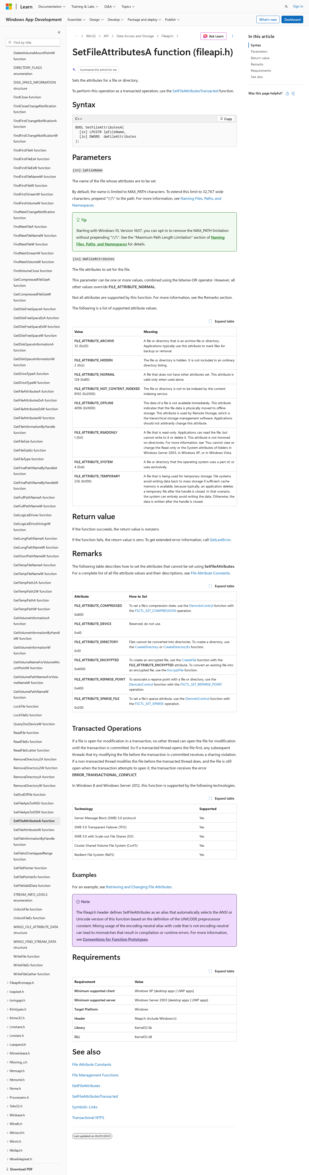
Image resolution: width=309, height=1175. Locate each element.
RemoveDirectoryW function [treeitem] (35, 769)
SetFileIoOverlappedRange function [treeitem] (33, 839)
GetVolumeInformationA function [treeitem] (31, 604)
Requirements (261, 70)
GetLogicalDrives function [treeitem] (33, 498)
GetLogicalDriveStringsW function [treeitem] (32, 510)
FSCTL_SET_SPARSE (149, 703)
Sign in (298, 6)
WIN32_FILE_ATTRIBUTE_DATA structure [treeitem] (36, 913)
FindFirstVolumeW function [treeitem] (34, 186)
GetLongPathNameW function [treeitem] (36, 530)
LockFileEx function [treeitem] (28, 698)
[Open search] (286, 6)
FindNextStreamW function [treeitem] (34, 236)
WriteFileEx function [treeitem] (28, 948)
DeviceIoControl (201, 605)
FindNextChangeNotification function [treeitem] (34, 198)
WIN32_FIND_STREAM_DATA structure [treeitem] (35, 928)
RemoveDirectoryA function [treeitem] (34, 760)
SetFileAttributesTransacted (195, 90)
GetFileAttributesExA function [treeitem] (35, 383)
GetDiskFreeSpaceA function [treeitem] (35, 292)
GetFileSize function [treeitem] (28, 424)
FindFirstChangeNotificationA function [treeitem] (35, 107)
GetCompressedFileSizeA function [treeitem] (32, 265)
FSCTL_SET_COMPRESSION (155, 610)
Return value (260, 58)
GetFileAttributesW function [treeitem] (34, 401)
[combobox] (33, 42)
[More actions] (232, 36)
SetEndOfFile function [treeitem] (30, 777)
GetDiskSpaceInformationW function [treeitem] (34, 345)
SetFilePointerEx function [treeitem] (32, 860)
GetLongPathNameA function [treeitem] (35, 521)
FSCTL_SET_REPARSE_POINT (201, 684)
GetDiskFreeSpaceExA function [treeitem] (36, 301)
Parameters (259, 51)
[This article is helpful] (287, 93)
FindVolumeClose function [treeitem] (33, 254)
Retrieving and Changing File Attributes (139, 886)
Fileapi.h (167, 36)
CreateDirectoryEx (176, 647)
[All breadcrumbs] (76, 36)
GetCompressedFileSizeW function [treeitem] (32, 280)
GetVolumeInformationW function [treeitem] (32, 633)
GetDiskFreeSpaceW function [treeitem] (35, 318)
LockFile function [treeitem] (26, 689)
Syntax (256, 45)
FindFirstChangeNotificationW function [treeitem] (36, 121)
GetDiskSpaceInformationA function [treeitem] (34, 330)
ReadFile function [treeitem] (26, 716)
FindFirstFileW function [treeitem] (30, 168)
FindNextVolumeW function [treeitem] (34, 245)
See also (257, 76)
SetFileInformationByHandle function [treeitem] (34, 824)
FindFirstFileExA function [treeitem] (31, 142)
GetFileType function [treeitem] (29, 442)
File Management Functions (95, 1074)
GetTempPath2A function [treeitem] (32, 566)
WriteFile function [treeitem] (27, 939)
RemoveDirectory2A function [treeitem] (35, 742)
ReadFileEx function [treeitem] (28, 725)
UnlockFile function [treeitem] (28, 892)
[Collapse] (59, 32)
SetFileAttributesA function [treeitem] (34, 804)
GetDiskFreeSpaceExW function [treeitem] (37, 310)
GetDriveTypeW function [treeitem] (32, 366)
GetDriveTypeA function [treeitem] (31, 357)
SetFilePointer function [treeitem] (30, 851)
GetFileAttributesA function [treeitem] (34, 374)
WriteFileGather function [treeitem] (32, 957)
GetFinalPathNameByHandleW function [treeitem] (36, 469)
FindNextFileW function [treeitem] (31, 227)
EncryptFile (175, 670)
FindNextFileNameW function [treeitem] (35, 218)
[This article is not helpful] (293, 93)
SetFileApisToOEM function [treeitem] (34, 795)
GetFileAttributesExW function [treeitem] (36, 392)
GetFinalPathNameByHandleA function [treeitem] (35, 454)
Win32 (91, 36)
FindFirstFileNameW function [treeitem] (35, 160)
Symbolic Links (85, 1106)
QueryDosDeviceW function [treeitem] (34, 707)
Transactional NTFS (88, 1117)
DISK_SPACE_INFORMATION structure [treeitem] (35, 68)
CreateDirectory (146, 647)
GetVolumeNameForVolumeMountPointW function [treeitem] (37, 648)
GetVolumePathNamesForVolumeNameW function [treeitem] (36, 663)
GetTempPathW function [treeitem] (32, 592)
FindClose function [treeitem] (27, 80)
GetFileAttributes (86, 1085)
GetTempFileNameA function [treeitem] (35, 548)
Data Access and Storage (135, 36)
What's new (268, 19)
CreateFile (189, 660)
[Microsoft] (9, 6)
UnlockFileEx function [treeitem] (29, 901)
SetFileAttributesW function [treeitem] (34, 813)
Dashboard (292, 19)
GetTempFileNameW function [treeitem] (35, 557)
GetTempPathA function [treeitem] (31, 583)
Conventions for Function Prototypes (115, 939)
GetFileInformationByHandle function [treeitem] (34, 413)
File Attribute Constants (210, 572)
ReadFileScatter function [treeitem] (31, 733)
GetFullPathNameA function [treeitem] (34, 480)
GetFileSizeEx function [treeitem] (30, 433)
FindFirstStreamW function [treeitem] (33, 177)
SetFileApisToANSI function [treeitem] (34, 786)
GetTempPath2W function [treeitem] (33, 574)
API (106, 36)
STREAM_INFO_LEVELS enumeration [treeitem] (31, 880)
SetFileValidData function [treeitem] (32, 869)
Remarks (257, 64)
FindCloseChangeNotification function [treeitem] (35, 92)
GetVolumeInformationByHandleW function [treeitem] (37, 619)
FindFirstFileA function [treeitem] (30, 133)
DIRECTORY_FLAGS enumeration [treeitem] (28, 54)
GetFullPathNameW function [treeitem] (35, 489)
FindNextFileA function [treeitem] (30, 210)
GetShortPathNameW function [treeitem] (36, 539)
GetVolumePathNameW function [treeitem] (31, 678)
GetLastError (220, 539)
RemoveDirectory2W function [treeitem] (35, 751)
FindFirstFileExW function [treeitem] (32, 151)
